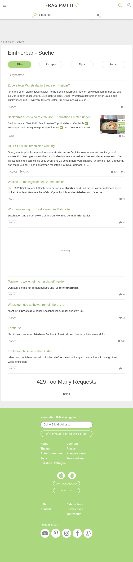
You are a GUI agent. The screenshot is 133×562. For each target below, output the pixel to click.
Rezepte (51, 64)
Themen (46, 448)
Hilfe (44, 504)
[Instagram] (66, 534)
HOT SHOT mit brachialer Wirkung (31, 146)
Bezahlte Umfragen (53, 463)
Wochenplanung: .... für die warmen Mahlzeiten (39, 209)
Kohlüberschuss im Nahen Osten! (30, 351)
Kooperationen (76, 453)
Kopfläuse (14, 328)
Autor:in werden (51, 453)
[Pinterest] (55, 534)
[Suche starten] (35, 15)
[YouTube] (45, 534)
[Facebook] (77, 534)
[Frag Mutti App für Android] (72, 476)
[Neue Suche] (98, 15)
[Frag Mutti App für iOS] (61, 476)
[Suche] (120, 5)
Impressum (73, 514)
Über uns (72, 443)
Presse (71, 448)
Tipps (82, 64)
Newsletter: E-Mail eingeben (59, 417)
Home (44, 443)
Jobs (44, 458)
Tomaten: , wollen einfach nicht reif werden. (37, 281)
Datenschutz (74, 504)
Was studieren (75, 458)
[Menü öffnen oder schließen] (4, 5)
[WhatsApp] (87, 534)
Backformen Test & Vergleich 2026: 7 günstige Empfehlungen (49, 117)
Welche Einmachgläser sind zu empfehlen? (37, 182)
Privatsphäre (74, 509)
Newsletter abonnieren (66, 433)
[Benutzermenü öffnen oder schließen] (128, 5)
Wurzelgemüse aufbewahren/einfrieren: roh (37, 304)
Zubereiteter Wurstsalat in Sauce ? (39, 85)
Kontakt (46, 509)
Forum (113, 64)
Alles (19, 64)
